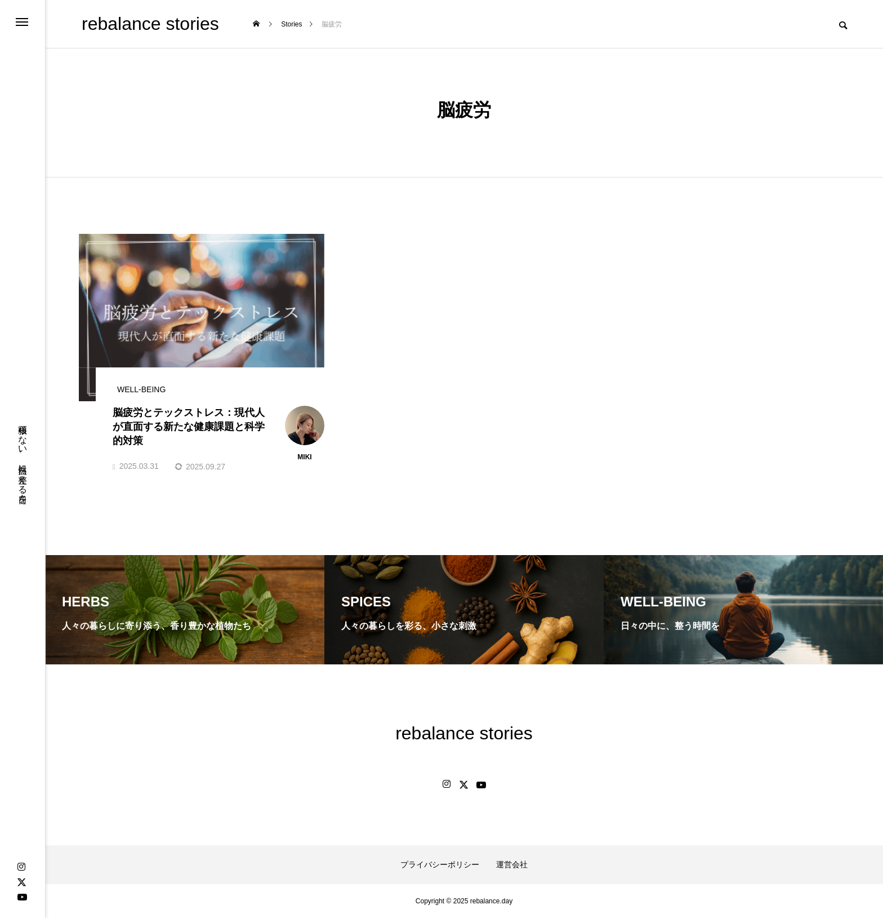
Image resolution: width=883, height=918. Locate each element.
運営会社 (512, 864)
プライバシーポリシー (439, 864)
